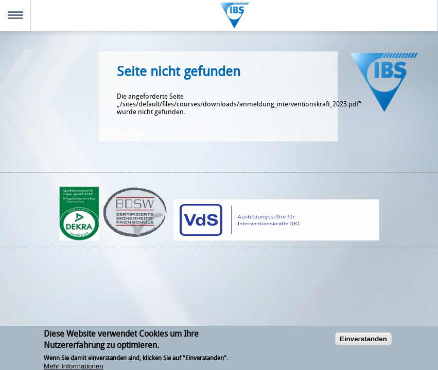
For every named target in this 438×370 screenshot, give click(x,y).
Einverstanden (363, 341)
